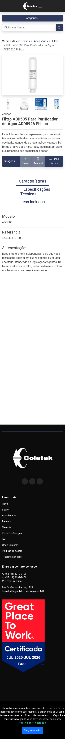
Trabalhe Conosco (12, 557)
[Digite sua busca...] (29, 27)
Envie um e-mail (12, 581)
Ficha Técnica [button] (54, 161)
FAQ (4, 539)
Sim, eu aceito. (32, 730)
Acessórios (41, 41)
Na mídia (6, 527)
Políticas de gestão (12, 551)
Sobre (5, 510)
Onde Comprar (10, 545)
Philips (26, 41)
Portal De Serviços (12, 533)
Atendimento (9, 516)
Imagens (10, 161)
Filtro (55, 41)
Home (5, 504)
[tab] (32, 182)
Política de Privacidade (32, 723)
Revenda (6, 521)
